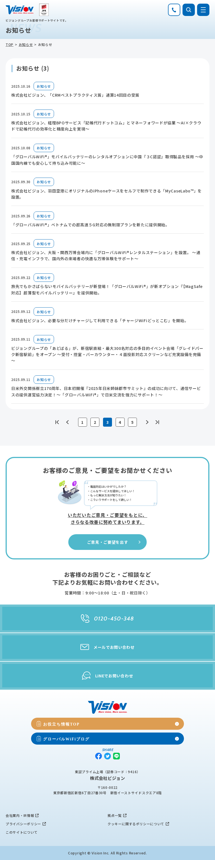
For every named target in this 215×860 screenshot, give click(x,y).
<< (58, 422)
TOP (9, 44)
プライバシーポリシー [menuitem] (23, 823)
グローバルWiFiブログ (66, 739)
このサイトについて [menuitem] (22, 832)
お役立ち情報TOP (61, 724)
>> (157, 422)
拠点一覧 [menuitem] (115, 815)
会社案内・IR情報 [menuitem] (20, 815)
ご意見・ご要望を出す (114, 542)
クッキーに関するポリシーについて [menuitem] (136, 823)
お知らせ (26, 44)
